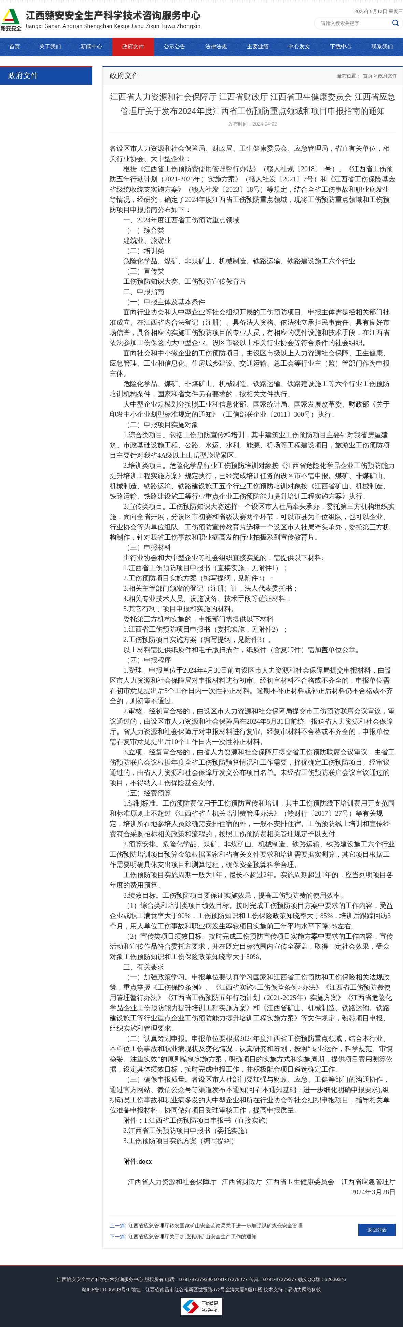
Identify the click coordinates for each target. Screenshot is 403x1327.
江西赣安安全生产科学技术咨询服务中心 (100, 1279)
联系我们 (382, 46)
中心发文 (299, 46)
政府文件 (133, 46)
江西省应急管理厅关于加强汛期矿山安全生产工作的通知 (192, 1236)
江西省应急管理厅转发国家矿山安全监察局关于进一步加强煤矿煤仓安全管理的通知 (215, 1227)
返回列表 (377, 1230)
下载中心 (341, 46)
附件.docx (137, 1161)
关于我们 (50, 46)
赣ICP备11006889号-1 (106, 1289)
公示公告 (174, 46)
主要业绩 (258, 46)
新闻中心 (91, 46)
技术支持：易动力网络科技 (292, 1289)
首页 (14, 46)
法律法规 (216, 46)
